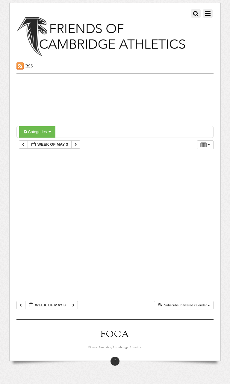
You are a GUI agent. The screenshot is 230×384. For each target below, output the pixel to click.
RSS (29, 66)
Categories (37, 131)
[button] (183, 305)
